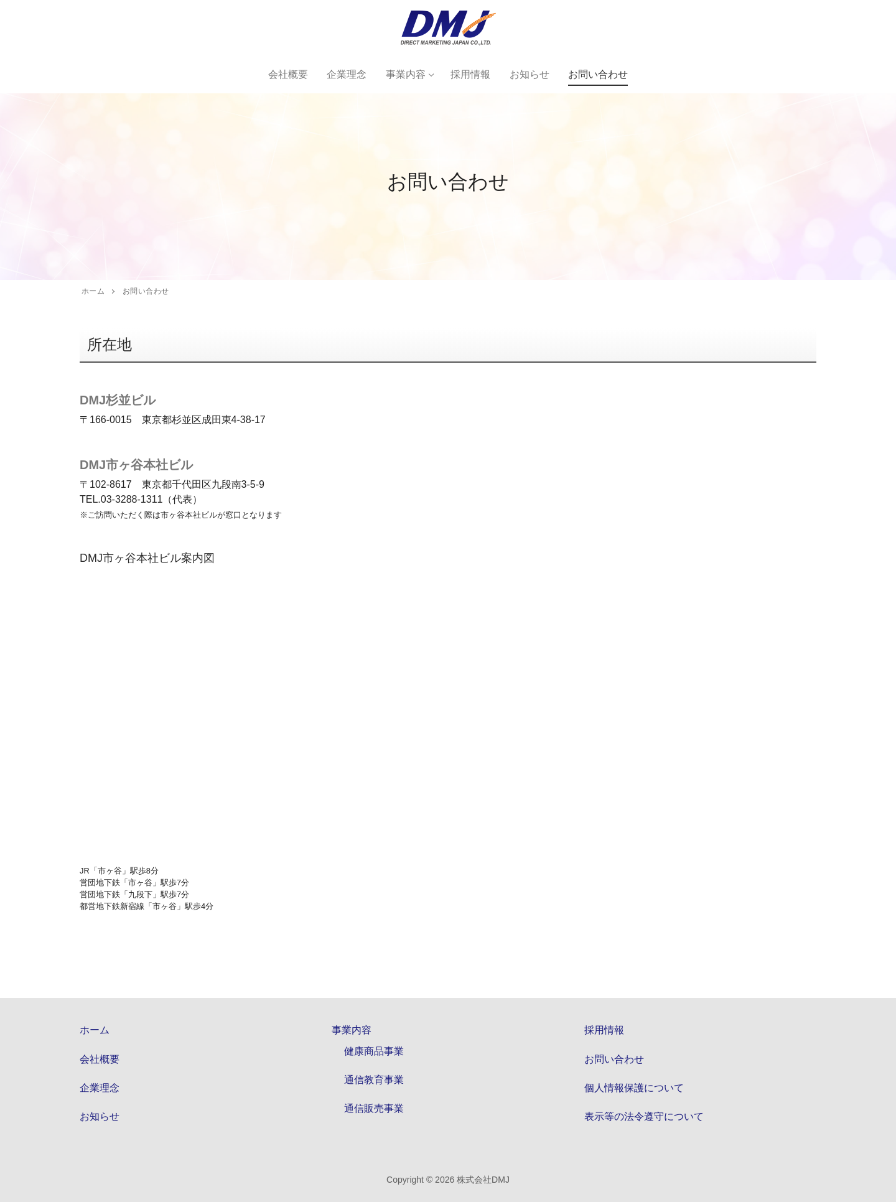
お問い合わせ (614, 1059)
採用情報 (604, 1030)
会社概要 (99, 1059)
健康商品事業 (374, 1051)
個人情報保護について (634, 1088)
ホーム (95, 1030)
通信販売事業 (374, 1108)
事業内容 (353, 1030)
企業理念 (99, 1088)
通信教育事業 (374, 1079)
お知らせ (99, 1116)
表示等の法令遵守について (644, 1116)
